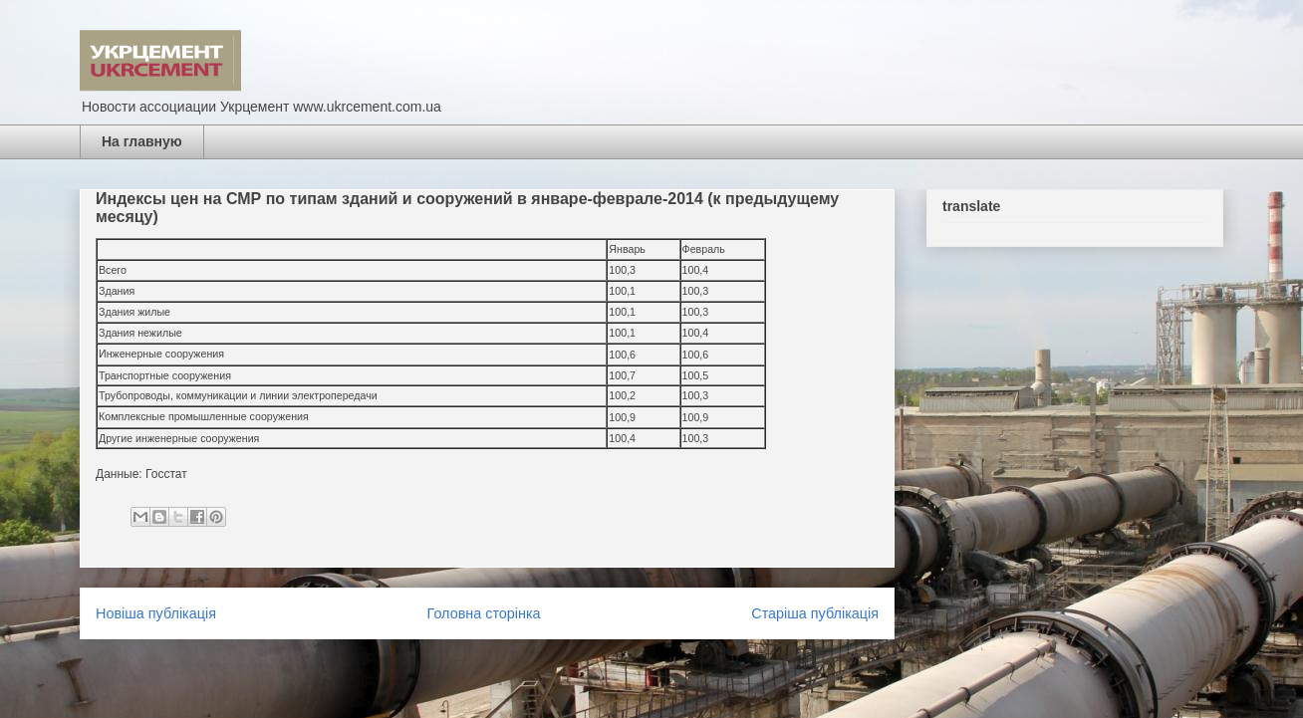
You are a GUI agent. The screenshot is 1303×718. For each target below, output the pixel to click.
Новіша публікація (156, 613)
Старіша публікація (815, 613)
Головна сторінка (484, 613)
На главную (142, 141)
